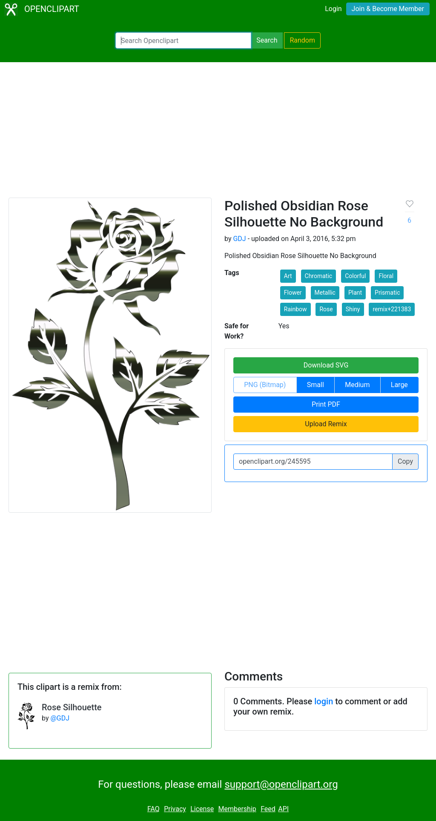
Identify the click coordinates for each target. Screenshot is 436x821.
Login (333, 9)
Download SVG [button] (326, 365)
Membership (237, 809)
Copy (405, 461)
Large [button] (399, 385)
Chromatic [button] (319, 276)
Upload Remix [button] (326, 424)
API (283, 809)
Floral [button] (386, 276)
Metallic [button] (325, 292)
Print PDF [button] (326, 404)
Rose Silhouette (72, 707)
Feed (268, 809)
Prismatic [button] (387, 292)
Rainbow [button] (295, 309)
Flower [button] (293, 292)
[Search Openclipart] (183, 40)
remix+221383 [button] (392, 309)
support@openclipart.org (281, 784)
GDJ (239, 239)
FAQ (153, 809)
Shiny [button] (353, 309)
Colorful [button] (355, 276)
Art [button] (288, 276)
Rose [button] (326, 309)
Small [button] (315, 385)
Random (302, 40)
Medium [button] (357, 385)
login (323, 701)
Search (266, 40)
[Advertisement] (218, 133)
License (202, 809)
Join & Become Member (388, 9)
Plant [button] (355, 292)
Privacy (175, 809)
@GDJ (59, 718)
